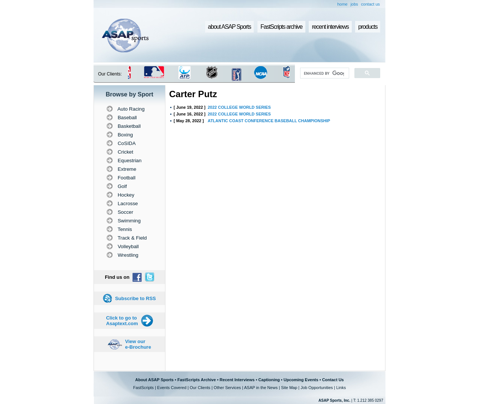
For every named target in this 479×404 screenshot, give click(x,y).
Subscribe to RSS (135, 298)
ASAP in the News (261, 387)
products (367, 27)
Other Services (227, 387)
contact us (370, 4)
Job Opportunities (316, 387)
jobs (354, 4)
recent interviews (330, 27)
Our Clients (200, 387)
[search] (324, 73)
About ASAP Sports (154, 379)
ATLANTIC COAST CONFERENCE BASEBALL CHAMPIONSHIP (269, 120)
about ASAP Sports (229, 27)
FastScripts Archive (196, 379)
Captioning (269, 379)
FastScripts (143, 387)
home (342, 4)
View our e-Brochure (138, 344)
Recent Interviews (237, 379)
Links (341, 387)
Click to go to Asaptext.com (122, 320)
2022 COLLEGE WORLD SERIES (239, 107)
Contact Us (333, 379)
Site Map (289, 387)
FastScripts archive (281, 27)
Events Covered (171, 387)
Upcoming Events (301, 379)
